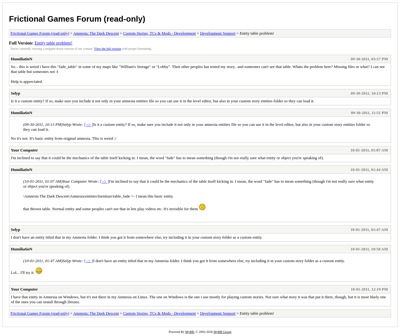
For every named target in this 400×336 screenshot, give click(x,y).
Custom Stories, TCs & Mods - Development (159, 33)
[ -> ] (88, 124)
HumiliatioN (21, 59)
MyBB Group (222, 332)
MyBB (189, 332)
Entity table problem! (53, 42)
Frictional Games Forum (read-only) (77, 18)
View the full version (107, 48)
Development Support (217, 33)
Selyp (15, 93)
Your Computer (24, 150)
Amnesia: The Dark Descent (96, 33)
